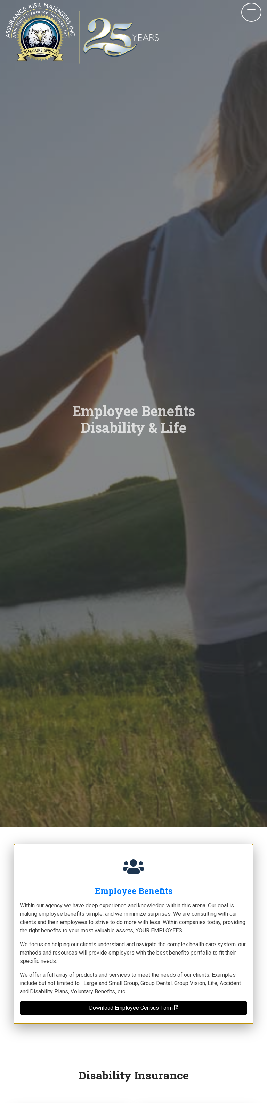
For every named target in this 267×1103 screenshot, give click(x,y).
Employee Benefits (133, 890)
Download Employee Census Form (133, 1008)
